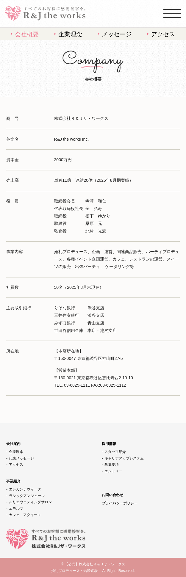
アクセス (163, 34)
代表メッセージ (21, 458)
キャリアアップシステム (124, 458)
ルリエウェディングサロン (30, 502)
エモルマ (16, 509)
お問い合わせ (112, 495)
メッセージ (117, 34)
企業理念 (70, 34)
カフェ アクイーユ (25, 515)
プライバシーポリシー (119, 503)
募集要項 (111, 464)
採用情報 (109, 444)
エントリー (113, 471)
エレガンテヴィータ (25, 489)
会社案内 (13, 444)
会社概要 (27, 34)
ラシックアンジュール (27, 496)
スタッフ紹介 (115, 452)
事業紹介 (13, 481)
